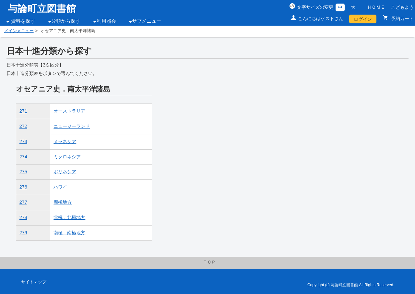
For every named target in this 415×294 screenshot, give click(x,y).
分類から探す (65, 21)
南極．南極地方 (69, 232)
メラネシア (64, 141)
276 (23, 187)
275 (23, 171)
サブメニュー (146, 21)
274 (23, 156)
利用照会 (106, 21)
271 (23, 111)
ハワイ (60, 187)
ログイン (363, 19)
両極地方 (62, 202)
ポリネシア (64, 171)
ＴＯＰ (209, 262)
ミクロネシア (67, 156)
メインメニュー (19, 31)
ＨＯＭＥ (376, 7)
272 (23, 126)
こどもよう (402, 7)
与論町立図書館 (42, 8)
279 (23, 232)
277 (23, 202)
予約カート (402, 18)
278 (23, 217)
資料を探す (23, 21)
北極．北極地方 (69, 217)
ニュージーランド (71, 126)
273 (23, 141)
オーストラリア (69, 111)
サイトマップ (33, 282)
